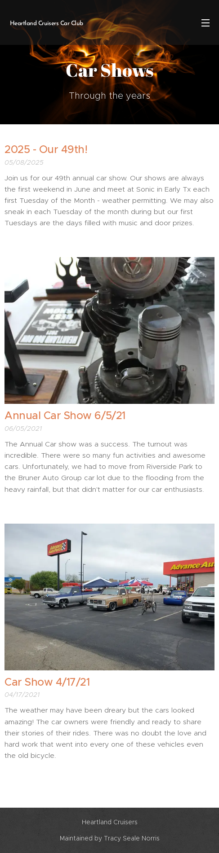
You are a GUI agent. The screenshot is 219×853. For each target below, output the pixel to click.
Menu (205, 22)
